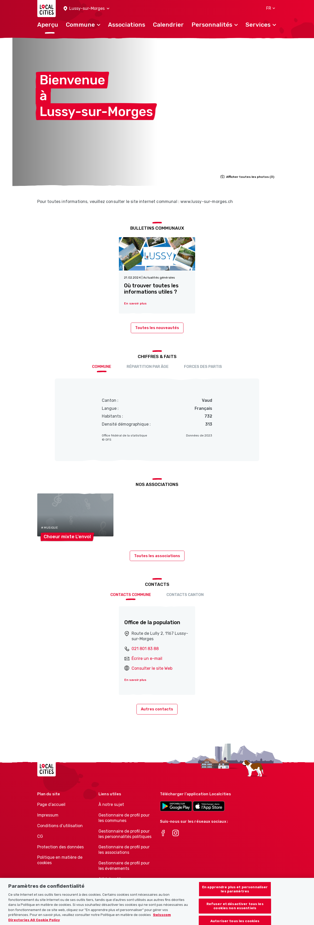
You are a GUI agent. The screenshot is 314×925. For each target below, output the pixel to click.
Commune (101, 366)
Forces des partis (203, 366)
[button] (86, 8)
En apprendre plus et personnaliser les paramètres (235, 894)
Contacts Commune (130, 594)
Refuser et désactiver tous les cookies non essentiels (235, 911)
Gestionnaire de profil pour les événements (124, 866)
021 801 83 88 (145, 648)
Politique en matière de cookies (59, 860)
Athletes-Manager (116, 879)
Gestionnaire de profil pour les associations (124, 849)
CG (40, 836)
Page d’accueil (51, 804)
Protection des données (60, 846)
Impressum (47, 815)
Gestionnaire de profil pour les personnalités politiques (124, 834)
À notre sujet (111, 804)
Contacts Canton (185, 594)
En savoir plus (135, 680)
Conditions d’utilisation (60, 825)
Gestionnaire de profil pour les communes (124, 818)
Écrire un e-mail (147, 658)
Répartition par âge (148, 366)
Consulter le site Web (152, 668)
